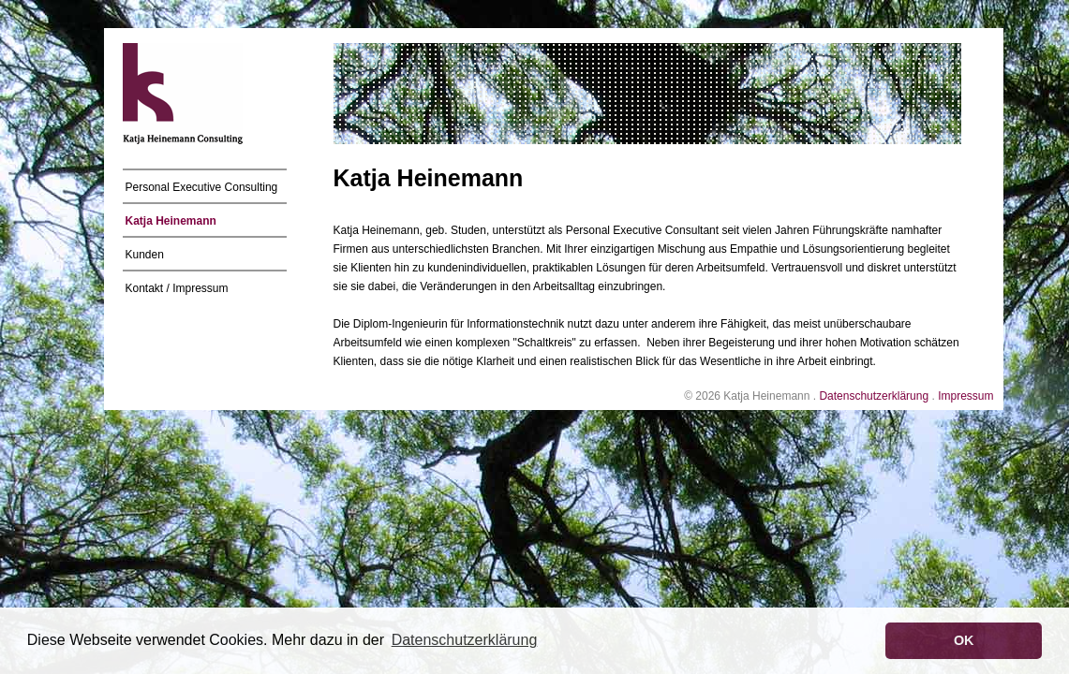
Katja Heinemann (171, 220)
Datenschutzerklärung (873, 396)
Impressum (965, 396)
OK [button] (964, 640)
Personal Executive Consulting (202, 187)
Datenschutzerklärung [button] (465, 640)
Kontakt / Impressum (177, 288)
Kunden (145, 254)
